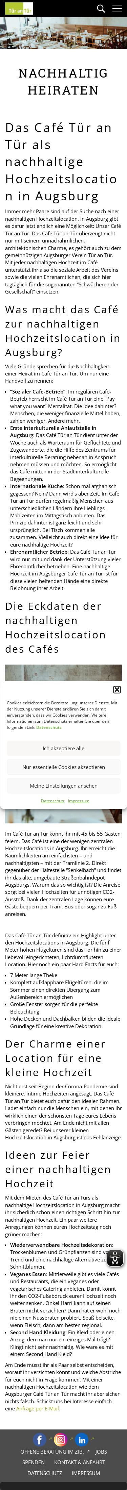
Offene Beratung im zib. (52, 1451)
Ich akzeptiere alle (63, 748)
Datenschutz (53, 800)
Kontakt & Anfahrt (79, 1462)
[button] (116, 689)
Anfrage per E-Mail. (38, 1408)
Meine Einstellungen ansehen (64, 785)
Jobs (101, 1451)
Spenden (33, 1462)
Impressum (78, 800)
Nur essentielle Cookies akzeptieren (63, 767)
